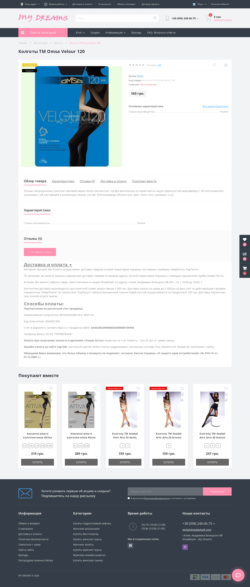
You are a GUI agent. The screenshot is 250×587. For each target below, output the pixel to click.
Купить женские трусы (87, 539)
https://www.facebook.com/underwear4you (130, 545)
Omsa (140, 76)
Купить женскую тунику (88, 560)
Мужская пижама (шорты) (89, 555)
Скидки (95, 32)
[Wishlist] (214, 65)
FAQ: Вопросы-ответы (161, 32)
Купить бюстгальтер (86, 534)
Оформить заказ (223, 19)
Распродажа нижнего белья (35, 560)
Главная (22, 42)
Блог (80, 32)
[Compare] (226, 65)
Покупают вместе (144, 181)
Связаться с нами (29, 544)
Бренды (136, 32)
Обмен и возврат (126, 4)
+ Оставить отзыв (40, 252)
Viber (185, 547)
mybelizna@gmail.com (196, 529)
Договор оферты (150, 4)
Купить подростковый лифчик (92, 523)
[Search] (155, 18)
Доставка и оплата (82, 4)
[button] (244, 271)
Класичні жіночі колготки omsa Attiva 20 (81, 437)
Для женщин (41, 42)
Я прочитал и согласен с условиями (163, 498)
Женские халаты (83, 544)
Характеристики (63, 181)
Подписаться (217, 491)
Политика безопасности (156, 498)
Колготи (58, 42)
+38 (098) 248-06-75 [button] (199, 523)
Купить (37, 462)
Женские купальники (86, 528)
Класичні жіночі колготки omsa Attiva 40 (37, 437)
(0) (159, 65)
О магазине (104, 4)
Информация (115, 32)
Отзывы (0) (87, 181)
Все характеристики (215, 106)
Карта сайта (26, 549)
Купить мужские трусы (87, 549)
